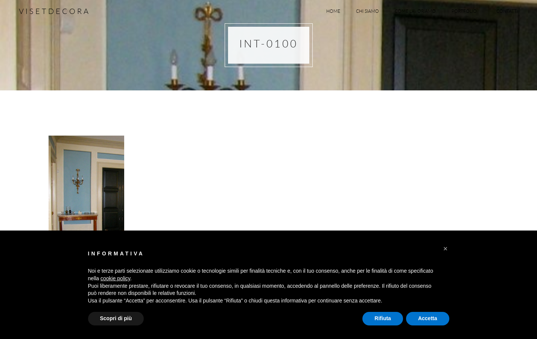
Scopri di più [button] (116, 318)
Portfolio (466, 11)
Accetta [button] (427, 318)
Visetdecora (54, 11)
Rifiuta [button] (382, 318)
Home (333, 11)
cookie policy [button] (115, 278)
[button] (446, 249)
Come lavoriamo (415, 11)
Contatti (507, 11)
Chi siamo (367, 11)
